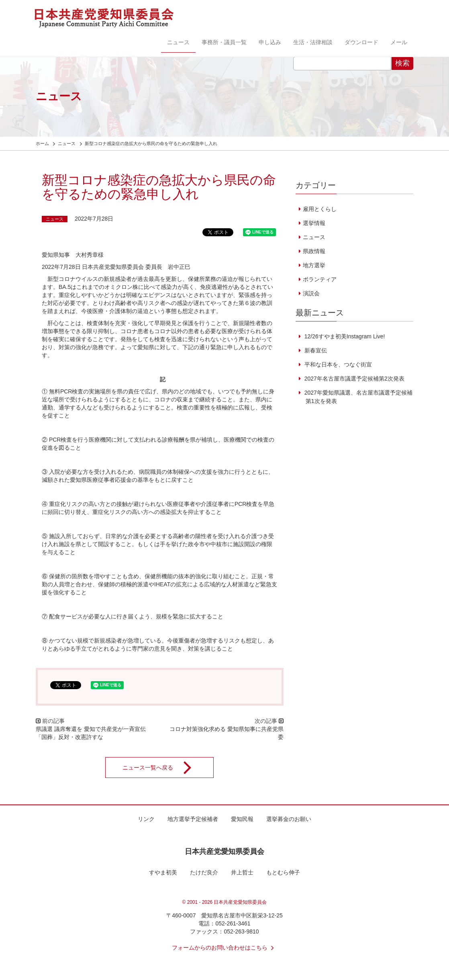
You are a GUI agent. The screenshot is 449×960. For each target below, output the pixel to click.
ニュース (178, 42)
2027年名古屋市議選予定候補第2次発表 (353, 378)
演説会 (311, 293)
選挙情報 (314, 223)
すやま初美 (163, 872)
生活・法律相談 (313, 42)
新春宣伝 (315, 350)
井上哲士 (242, 872)
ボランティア (320, 279)
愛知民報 (242, 819)
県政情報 (314, 251)
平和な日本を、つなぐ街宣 (337, 364)
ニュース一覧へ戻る (162, 767)
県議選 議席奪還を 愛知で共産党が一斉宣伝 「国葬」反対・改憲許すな (91, 733)
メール (398, 42)
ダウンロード (361, 42)
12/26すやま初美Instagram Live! (344, 336)
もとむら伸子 (283, 872)
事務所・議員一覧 (224, 42)
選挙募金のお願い (288, 819)
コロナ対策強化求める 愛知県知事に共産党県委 (226, 733)
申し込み (270, 42)
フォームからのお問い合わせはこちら (224, 947)
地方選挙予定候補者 (192, 819)
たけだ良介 (204, 872)
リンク (146, 819)
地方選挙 (314, 265)
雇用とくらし (320, 209)
